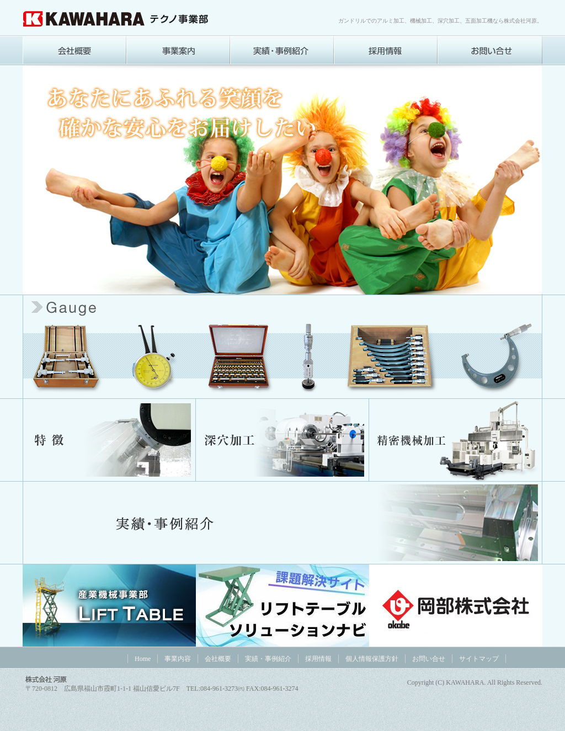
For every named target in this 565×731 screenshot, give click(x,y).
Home (143, 659)
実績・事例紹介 (282, 50)
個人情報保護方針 (371, 659)
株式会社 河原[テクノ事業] (116, 18)
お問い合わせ (490, 50)
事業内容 (178, 50)
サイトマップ (479, 659)
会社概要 (74, 50)
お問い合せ (428, 659)
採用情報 (386, 50)
